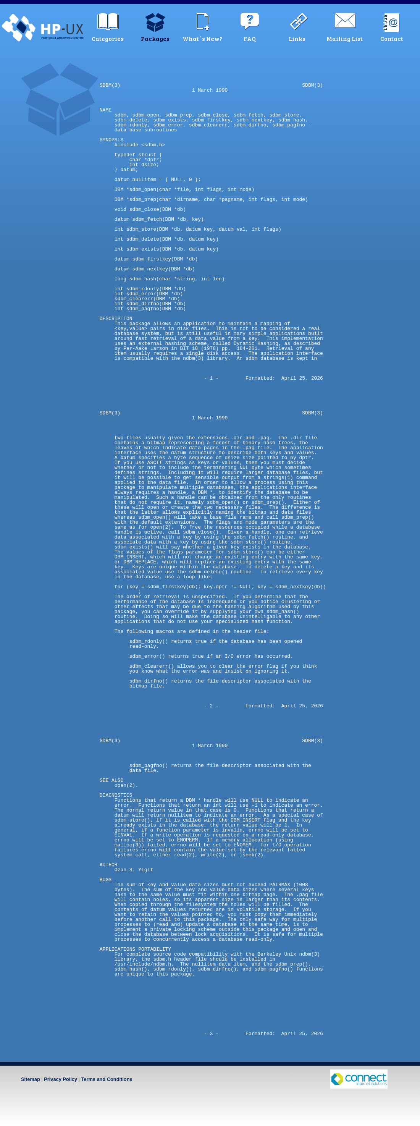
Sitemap (30, 1079)
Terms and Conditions (106, 1079)
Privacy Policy (60, 1079)
